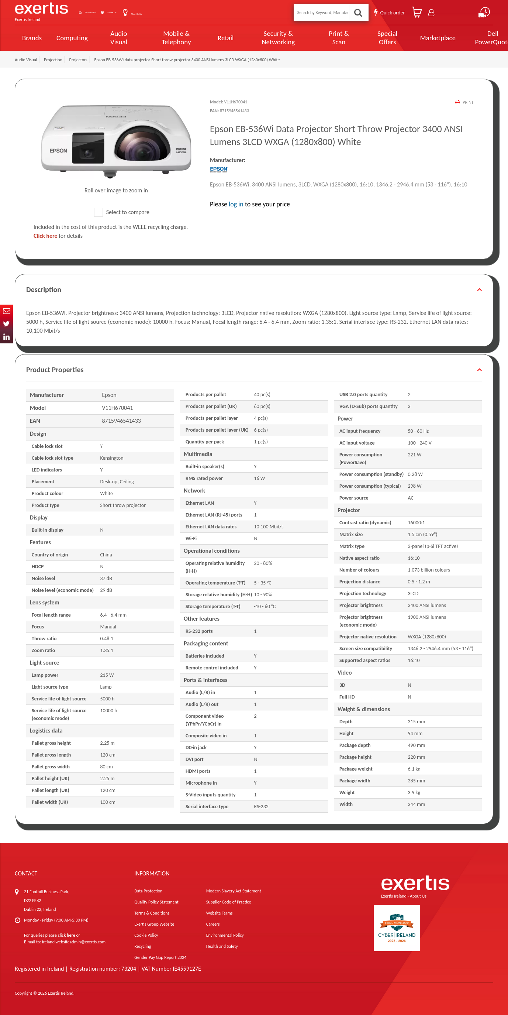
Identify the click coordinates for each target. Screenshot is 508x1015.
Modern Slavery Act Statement (233, 891)
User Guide (178, 13)
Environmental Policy (225, 935)
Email (6, 311)
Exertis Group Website (154, 924)
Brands (32, 38)
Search (359, 12)
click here (66, 935)
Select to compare (121, 212)
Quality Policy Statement (156, 902)
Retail (216, 38)
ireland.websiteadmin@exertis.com (74, 941)
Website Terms (219, 913)
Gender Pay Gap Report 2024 (160, 957)
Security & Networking (265, 37)
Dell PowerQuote (466, 37)
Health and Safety (222, 946)
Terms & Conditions (151, 913)
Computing (72, 38)
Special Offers (365, 37)
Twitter (6, 324)
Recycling (142, 946)
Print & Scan (321, 37)
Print (467, 102)
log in (236, 204)
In (6, 336)
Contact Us (103, 12)
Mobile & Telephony (169, 37)
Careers (213, 924)
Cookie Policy (146, 935)
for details (58, 235)
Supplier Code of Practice (228, 902)
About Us (141, 12)
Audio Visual (116, 37)
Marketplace (413, 38)
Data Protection (148, 891)
